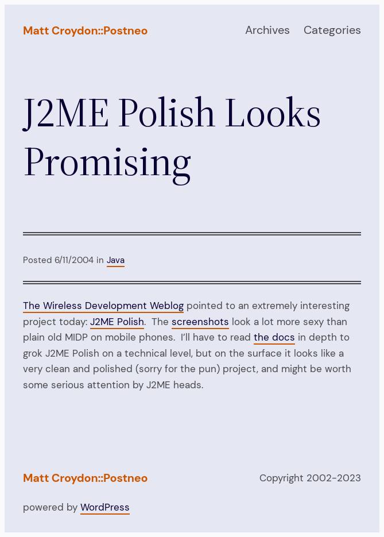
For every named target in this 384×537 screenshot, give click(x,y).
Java (116, 260)
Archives (267, 29)
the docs (274, 337)
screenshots (200, 321)
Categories (332, 29)
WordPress (105, 507)
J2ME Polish (117, 321)
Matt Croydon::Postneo (85, 30)
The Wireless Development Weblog (103, 305)
